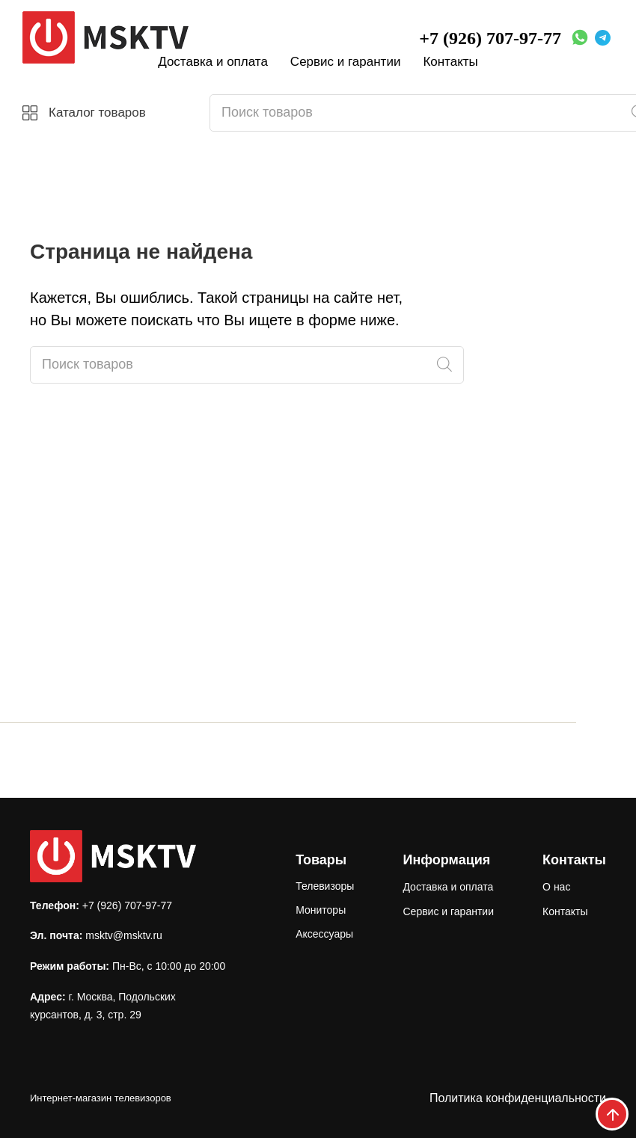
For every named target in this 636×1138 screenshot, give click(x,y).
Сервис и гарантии (345, 62)
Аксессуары (324, 934)
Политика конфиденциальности (517, 1098)
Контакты (450, 62)
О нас (556, 887)
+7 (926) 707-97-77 (490, 38)
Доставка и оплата (213, 62)
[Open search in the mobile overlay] (247, 365)
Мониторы (321, 910)
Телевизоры (325, 886)
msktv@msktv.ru (123, 935)
